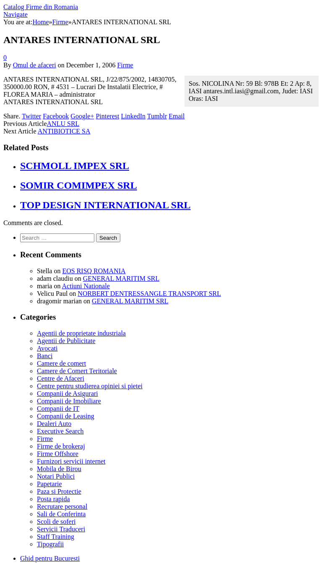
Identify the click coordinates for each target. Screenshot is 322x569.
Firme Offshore (57, 453)
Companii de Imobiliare (69, 401)
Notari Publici (56, 476)
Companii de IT (58, 408)
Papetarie (49, 483)
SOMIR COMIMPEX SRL (78, 185)
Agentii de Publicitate (66, 340)
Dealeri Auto (54, 423)
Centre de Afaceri (60, 378)
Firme (125, 65)
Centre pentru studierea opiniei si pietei (90, 386)
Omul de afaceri (34, 65)
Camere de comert (61, 363)
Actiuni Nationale (86, 286)
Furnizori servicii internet (71, 461)
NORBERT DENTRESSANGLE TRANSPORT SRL (149, 293)
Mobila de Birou (59, 468)
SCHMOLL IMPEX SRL (74, 165)
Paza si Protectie (59, 491)
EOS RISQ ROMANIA (93, 270)
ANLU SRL (63, 123)
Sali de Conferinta (61, 514)
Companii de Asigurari (67, 393)
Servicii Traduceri (61, 529)
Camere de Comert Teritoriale (77, 370)
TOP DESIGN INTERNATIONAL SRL (105, 205)
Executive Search (60, 431)
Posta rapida (53, 498)
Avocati (47, 348)
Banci (44, 355)
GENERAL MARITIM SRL (121, 278)
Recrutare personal (62, 506)
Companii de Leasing (65, 416)
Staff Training (55, 536)
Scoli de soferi (56, 521)
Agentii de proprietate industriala (81, 333)
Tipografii (50, 544)
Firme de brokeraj (61, 446)
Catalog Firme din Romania (40, 6)
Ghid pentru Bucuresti (50, 558)
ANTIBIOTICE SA (64, 131)
